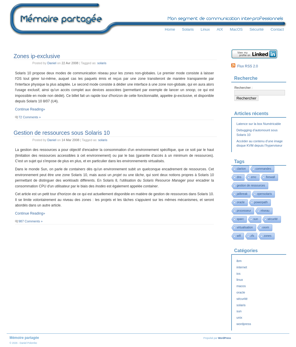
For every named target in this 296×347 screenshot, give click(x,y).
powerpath (261, 202)
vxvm (265, 227)
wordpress (243, 324)
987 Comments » (30, 221)
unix (239, 317)
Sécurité (256, 29)
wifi (239, 235)
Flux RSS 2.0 (244, 66)
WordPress (224, 338)
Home (170, 29)
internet (241, 267)
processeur (244, 210)
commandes (263, 168)
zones (267, 235)
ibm (239, 261)
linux (239, 279)
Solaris (188, 29)
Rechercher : (243, 87)
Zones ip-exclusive (37, 56)
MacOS (236, 29)
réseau (264, 210)
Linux (205, 29)
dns (239, 177)
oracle (241, 202)
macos (241, 286)
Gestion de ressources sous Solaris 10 (62, 133)
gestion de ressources (251, 185)
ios (238, 273)
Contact (277, 29)
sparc (240, 219)
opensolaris (264, 193)
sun (255, 219)
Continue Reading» (30, 109)
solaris (101, 63)
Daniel (51, 63)
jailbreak (242, 193)
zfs (252, 235)
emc (253, 177)
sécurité (273, 219)
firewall (270, 177)
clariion (241, 168)
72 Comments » (29, 117)
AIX (220, 29)
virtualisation (245, 227)
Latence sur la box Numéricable (258, 123)
